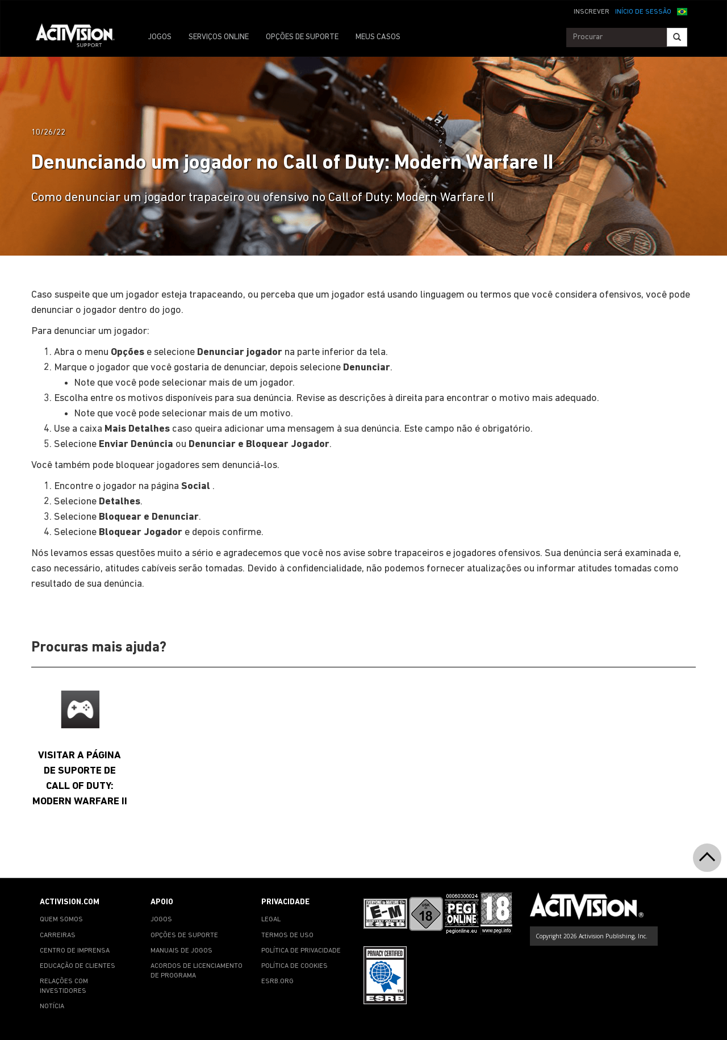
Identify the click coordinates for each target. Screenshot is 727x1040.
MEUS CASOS (378, 37)
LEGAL (271, 919)
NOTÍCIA (52, 1006)
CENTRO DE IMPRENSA (75, 950)
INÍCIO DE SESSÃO (643, 12)
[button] (682, 10)
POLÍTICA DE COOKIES (294, 966)
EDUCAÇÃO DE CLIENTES (77, 966)
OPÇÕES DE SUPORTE (302, 37)
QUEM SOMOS (61, 919)
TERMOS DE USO (287, 935)
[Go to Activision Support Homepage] (81, 37)
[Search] (677, 37)
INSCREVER (591, 12)
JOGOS (160, 37)
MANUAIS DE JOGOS (181, 950)
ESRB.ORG (277, 981)
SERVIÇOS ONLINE (219, 37)
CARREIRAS (58, 935)
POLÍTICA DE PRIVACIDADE (301, 950)
